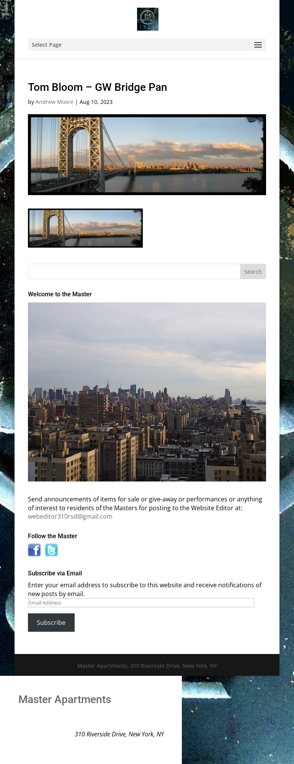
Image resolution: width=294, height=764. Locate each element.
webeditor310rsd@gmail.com (70, 516)
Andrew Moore (55, 101)
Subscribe (51, 622)
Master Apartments (64, 699)
